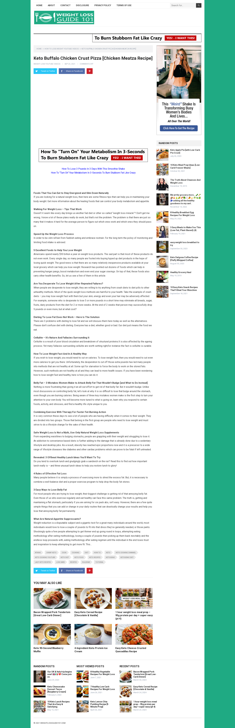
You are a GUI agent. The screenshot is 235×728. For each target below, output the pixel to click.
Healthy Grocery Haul (180, 272)
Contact (65, 5)
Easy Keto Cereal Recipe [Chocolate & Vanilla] (145, 687)
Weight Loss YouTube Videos (47, 64)
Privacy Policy (102, 5)
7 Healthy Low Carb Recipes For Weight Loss (102, 687)
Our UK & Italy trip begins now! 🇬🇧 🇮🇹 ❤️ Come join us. (59, 674)
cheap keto (51, 553)
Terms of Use (123, 5)
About (51, 5)
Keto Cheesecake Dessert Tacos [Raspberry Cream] (56, 689)
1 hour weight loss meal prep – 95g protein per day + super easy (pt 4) (134, 615)
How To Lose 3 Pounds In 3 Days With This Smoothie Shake (93, 168)
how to (97, 553)
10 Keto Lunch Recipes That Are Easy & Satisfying (58, 704)
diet (86, 553)
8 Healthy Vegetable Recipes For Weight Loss (102, 673)
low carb (60, 562)
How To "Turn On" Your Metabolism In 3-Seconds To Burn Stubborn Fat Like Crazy (93, 172)
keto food (79, 557)
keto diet (65, 557)
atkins (38, 553)
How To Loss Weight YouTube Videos (62, 49)
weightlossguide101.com (52, 723)
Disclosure (82, 5)
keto (108, 553)
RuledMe (86, 562)
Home (39, 5)
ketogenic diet (127, 557)
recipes (73, 562)
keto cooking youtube (45, 557)
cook (64, 553)
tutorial (99, 562)
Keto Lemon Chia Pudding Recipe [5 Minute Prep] (99, 704)
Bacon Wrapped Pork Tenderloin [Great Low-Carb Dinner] (144, 674)
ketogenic (110, 557)
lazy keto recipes (43, 562)
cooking (75, 553)
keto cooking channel (126, 553)
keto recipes (94, 557)
